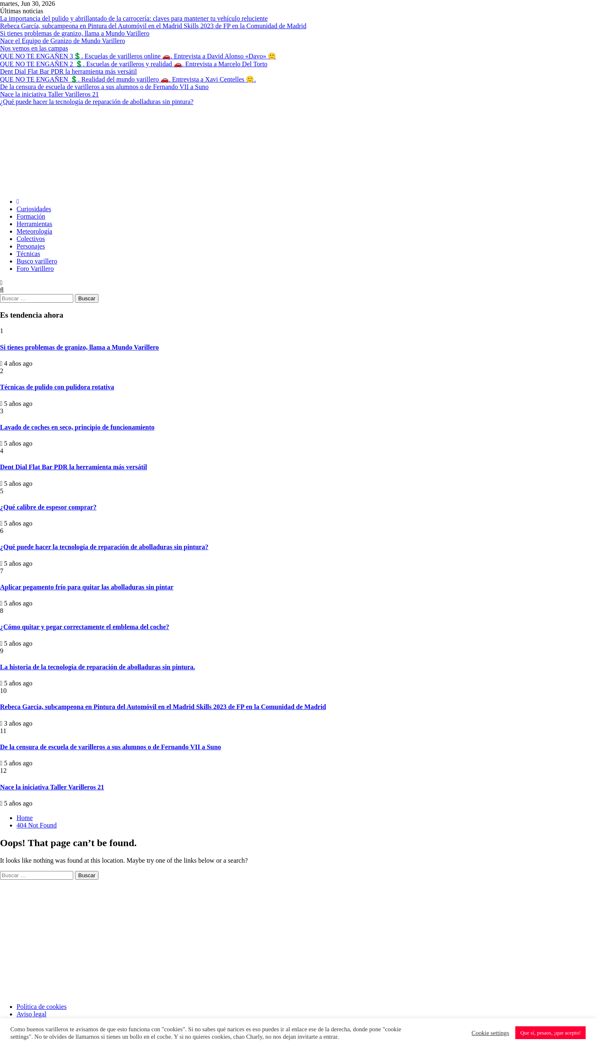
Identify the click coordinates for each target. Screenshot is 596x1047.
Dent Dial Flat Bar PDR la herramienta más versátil (68, 71)
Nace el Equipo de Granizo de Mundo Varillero (62, 40)
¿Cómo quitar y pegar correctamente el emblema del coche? (84, 626)
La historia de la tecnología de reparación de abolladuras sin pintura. (97, 667)
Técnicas (28, 253)
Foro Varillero (35, 268)
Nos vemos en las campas (34, 48)
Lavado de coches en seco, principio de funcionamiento (77, 427)
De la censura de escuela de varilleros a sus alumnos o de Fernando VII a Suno (104, 86)
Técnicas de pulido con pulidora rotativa (57, 387)
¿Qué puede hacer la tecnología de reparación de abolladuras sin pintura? (96, 101)
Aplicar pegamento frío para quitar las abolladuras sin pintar (86, 587)
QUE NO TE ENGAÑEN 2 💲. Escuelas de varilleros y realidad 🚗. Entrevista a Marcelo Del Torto (133, 64)
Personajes (31, 246)
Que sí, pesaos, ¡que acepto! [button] (550, 1033)
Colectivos (31, 238)
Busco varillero (37, 261)
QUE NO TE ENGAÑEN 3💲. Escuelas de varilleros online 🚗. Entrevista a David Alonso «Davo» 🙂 (138, 56)
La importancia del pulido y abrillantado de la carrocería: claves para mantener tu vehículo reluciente (134, 18)
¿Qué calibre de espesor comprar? (48, 507)
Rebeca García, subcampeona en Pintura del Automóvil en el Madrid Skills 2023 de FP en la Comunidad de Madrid (153, 25)
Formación (31, 216)
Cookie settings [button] (490, 1033)
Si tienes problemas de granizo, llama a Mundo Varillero (74, 33)
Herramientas (34, 223)
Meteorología (34, 231)
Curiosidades (34, 208)
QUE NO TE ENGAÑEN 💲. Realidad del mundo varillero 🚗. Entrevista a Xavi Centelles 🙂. (128, 79)
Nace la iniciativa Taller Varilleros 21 (49, 94)
